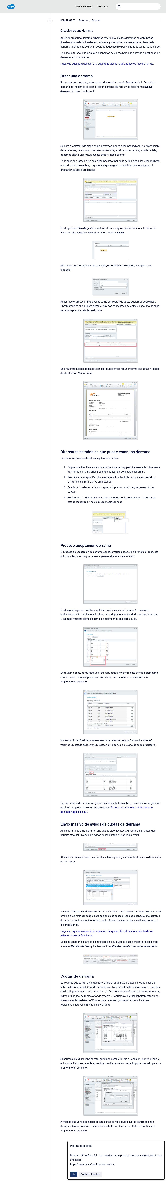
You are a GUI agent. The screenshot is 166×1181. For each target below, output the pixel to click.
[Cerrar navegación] (50, 20)
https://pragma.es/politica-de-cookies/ (92, 1164)
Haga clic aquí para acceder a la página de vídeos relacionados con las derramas (106, 63)
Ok (73, 1174)
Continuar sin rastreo (90, 1174)
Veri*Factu (103, 6)
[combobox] (138, 6)
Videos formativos (84, 6)
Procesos (83, 20)
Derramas (96, 20)
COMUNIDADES (67, 20)
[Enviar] (119, 6)
